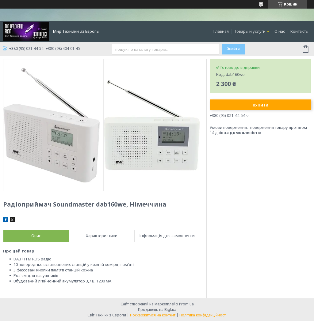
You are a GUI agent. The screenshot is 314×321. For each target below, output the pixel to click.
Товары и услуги (250, 31)
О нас (279, 31)
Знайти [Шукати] (233, 49)
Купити (260, 105)
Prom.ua (186, 304)
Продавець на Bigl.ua (157, 309)
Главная (221, 31)
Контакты (299, 31)
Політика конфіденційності (203, 315)
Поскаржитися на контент (152, 315)
